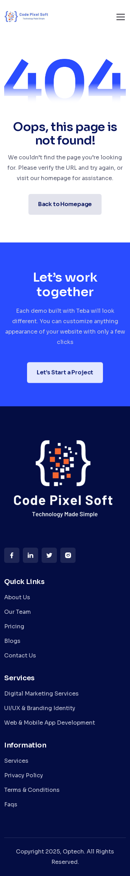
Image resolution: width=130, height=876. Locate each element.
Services (16, 760)
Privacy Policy (23, 775)
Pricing (14, 626)
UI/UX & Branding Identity (39, 708)
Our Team (17, 612)
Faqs (10, 804)
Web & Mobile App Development (49, 722)
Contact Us (20, 655)
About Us (17, 597)
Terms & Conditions (32, 790)
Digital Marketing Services (41, 693)
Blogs (12, 641)
